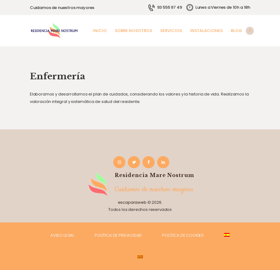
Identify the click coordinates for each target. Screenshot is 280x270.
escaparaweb (132, 202)
